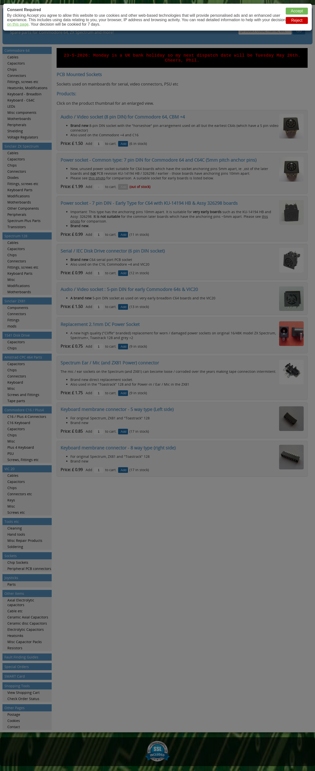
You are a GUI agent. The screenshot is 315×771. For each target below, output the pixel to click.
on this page (18, 24)
